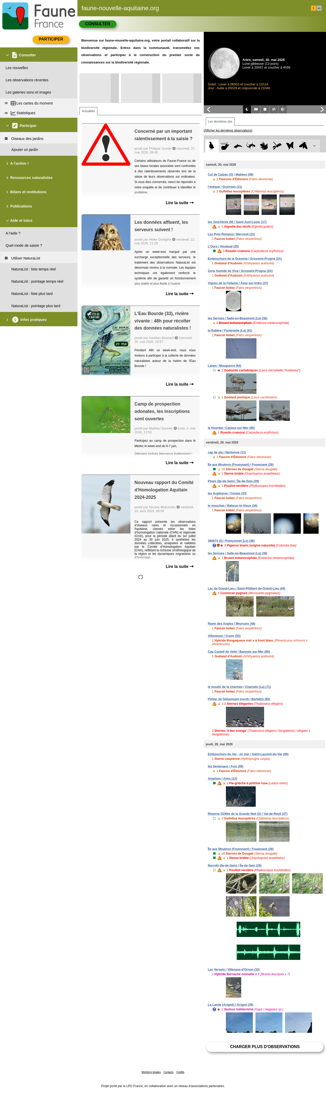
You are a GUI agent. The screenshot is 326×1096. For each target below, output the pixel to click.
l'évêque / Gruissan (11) (225, 187)
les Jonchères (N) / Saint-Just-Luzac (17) (237, 222)
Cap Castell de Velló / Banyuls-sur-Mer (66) (239, 652)
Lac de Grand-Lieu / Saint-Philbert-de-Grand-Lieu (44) (246, 588)
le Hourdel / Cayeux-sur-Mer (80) (231, 428)
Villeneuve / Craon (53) (224, 636)
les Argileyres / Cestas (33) (227, 493)
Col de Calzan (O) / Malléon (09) (230, 174)
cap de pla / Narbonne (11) (227, 452)
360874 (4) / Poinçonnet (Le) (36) (231, 541)
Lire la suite (180, 202)
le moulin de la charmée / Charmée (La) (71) (239, 687)
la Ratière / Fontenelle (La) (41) (230, 330)
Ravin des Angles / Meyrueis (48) (231, 623)
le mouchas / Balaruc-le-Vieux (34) (232, 505)
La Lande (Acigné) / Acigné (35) (230, 1005)
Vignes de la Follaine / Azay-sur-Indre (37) (238, 283)
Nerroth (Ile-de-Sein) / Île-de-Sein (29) (235, 865)
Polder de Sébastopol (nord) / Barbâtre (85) (239, 699)
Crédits (180, 1072)
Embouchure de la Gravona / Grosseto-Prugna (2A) (245, 258)
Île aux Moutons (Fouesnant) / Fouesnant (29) (241, 464)
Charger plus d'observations (265, 1047)
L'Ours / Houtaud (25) (223, 246)
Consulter (97, 24)
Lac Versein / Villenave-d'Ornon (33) (234, 969)
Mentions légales (151, 1072)
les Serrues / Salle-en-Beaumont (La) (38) (237, 318)
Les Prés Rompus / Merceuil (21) (231, 234)
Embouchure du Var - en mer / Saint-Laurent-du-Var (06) (248, 754)
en (319, 8)
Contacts (168, 1072)
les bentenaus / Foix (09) (225, 766)
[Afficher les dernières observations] (228, 130)
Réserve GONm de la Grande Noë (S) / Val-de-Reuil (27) (248, 814)
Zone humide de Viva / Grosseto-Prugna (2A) (240, 271)
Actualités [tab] (88, 111)
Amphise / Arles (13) (222, 778)
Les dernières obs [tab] (220, 121)
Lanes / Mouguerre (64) (224, 366)
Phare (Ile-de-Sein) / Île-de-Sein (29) (233, 481)
